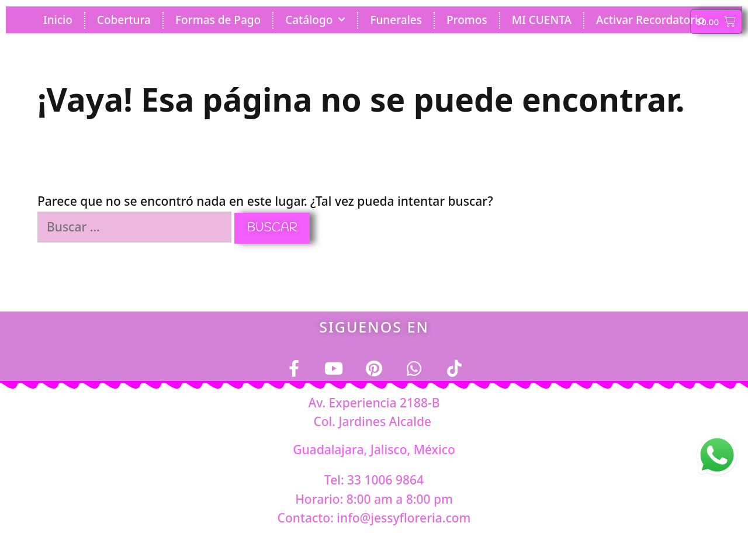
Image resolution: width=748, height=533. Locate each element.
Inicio (57, 19)
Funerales (396, 19)
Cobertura (124, 19)
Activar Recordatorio (650, 19)
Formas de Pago (218, 19)
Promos (466, 19)
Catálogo (315, 19)
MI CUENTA (542, 19)
